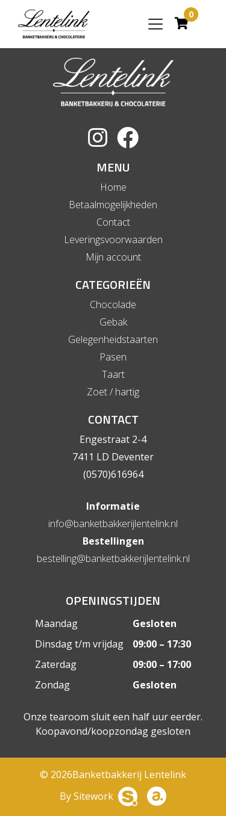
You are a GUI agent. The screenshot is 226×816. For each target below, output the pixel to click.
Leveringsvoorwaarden (113, 239)
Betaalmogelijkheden (113, 204)
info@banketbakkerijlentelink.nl (113, 523)
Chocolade (113, 304)
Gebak (113, 322)
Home (113, 187)
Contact (113, 222)
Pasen (113, 356)
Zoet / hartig (113, 391)
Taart (113, 374)
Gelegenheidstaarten (113, 339)
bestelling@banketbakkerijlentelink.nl (113, 558)
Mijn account (113, 257)
